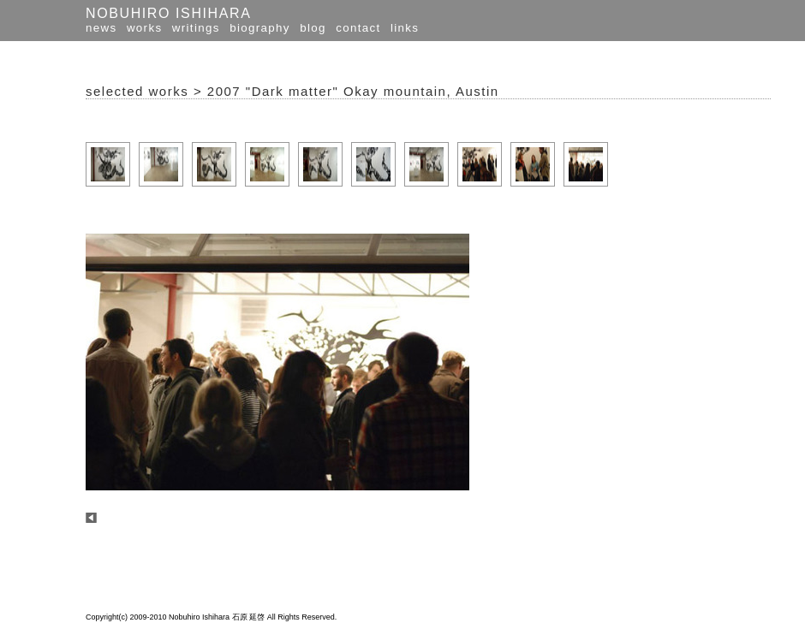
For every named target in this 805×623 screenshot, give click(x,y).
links (405, 27)
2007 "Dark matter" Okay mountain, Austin (353, 91)
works (144, 27)
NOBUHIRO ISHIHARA (168, 13)
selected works (137, 91)
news (101, 27)
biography (260, 27)
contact (358, 27)
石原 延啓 (248, 617)
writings (196, 27)
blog (313, 27)
